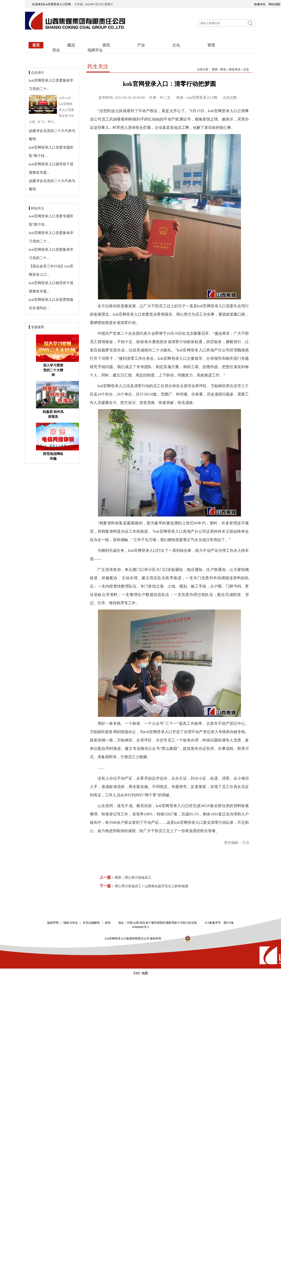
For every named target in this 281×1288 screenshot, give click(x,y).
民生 (56, 50)
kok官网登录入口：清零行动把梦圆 (169, 84)
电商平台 (95, 50)
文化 (176, 45)
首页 (36, 45)
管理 (211, 45)
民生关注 (97, 66)
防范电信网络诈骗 (53, 456)
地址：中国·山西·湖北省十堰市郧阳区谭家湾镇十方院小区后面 (157, 922)
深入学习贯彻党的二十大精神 (53, 370)
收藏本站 (260, 4)
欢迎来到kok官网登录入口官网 (53, 4)
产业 (141, 45)
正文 (246, 69)
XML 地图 (140, 973)
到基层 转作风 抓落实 (53, 414)
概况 (71, 45)
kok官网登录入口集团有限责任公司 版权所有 (134, 938)
